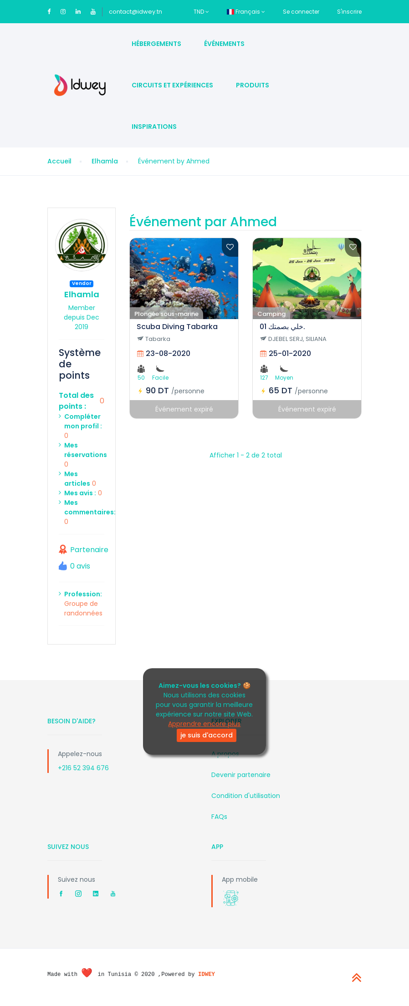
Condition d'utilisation (245, 795)
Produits (252, 85)
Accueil (59, 161)
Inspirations (154, 126)
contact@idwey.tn (135, 11)
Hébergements (156, 43)
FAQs (219, 816)
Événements (224, 43)
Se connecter (301, 11)
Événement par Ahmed (203, 222)
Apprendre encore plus (204, 723)
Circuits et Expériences (172, 85)
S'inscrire (349, 11)
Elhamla (105, 161)
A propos (225, 753)
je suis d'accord (206, 735)
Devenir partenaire (241, 774)
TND (201, 11)
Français (246, 11)
